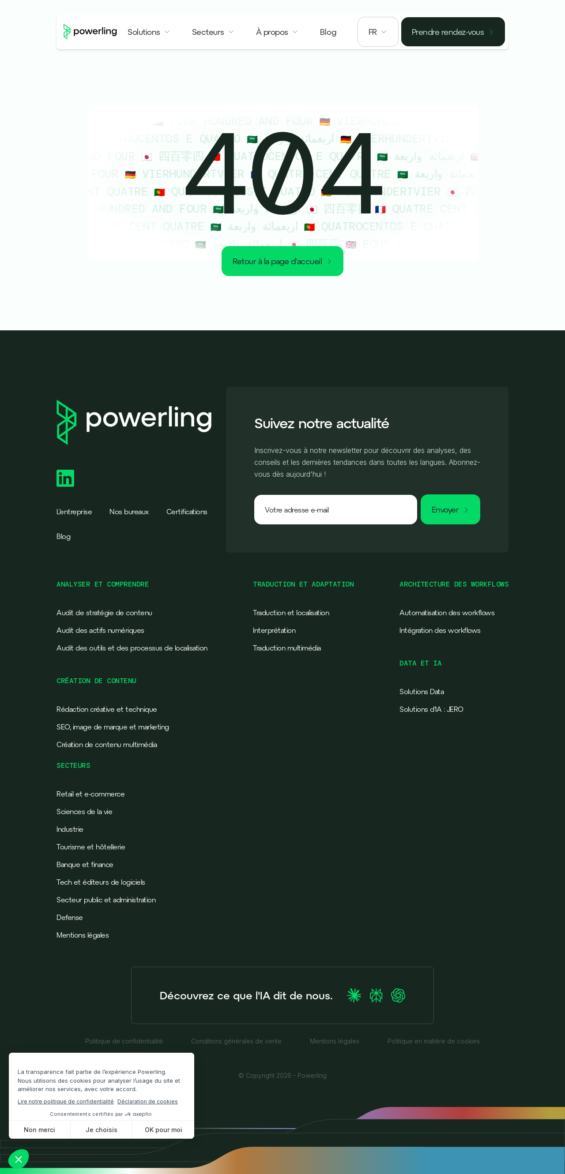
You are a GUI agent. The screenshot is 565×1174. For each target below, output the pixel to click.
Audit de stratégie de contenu (104, 612)
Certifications (186, 511)
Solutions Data (421, 691)
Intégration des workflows (440, 630)
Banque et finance (84, 864)
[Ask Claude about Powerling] (354, 995)
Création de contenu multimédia (106, 744)
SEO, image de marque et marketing (112, 726)
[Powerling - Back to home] (90, 31)
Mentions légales (82, 934)
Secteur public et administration (105, 899)
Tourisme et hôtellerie (90, 846)
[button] (149, 32)
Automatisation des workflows (446, 612)
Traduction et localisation (291, 612)
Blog (63, 536)
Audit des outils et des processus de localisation (131, 647)
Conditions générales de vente (236, 1041)
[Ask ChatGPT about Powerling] (398, 995)
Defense (69, 917)
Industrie (69, 829)
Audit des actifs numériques (100, 630)
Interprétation (274, 630)
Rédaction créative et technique (106, 709)
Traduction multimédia (287, 647)
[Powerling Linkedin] (65, 478)
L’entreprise (74, 511)
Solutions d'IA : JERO (431, 709)
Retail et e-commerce (90, 793)
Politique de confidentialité (124, 1041)
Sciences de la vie (84, 811)
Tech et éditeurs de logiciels (100, 882)
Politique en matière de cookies (434, 1041)
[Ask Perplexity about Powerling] (376, 995)
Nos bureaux (129, 511)
